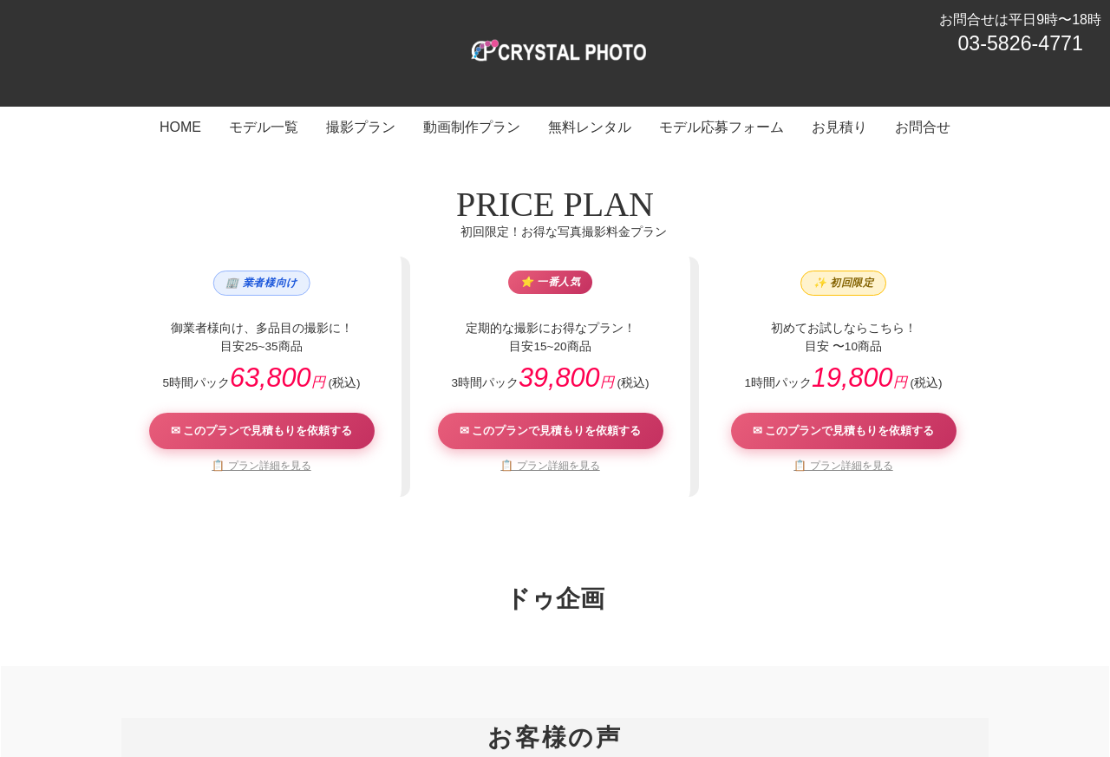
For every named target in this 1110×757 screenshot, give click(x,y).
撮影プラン (395, 675)
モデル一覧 (317, 675)
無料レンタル (581, 675)
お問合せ (852, 675)
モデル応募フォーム (690, 675)
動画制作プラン (485, 675)
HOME (251, 675)
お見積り (786, 675)
